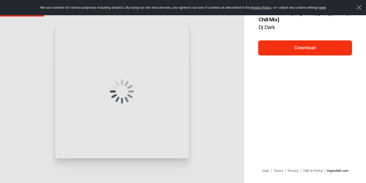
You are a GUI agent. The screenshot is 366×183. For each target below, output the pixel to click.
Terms (278, 171)
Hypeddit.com (337, 171)
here (322, 7)
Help (265, 171)
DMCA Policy (313, 171)
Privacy (293, 171)
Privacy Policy (261, 7)
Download (305, 47)
